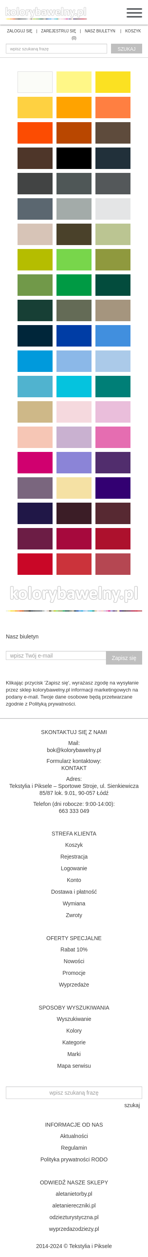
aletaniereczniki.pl (73, 1205)
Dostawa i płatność (74, 892)
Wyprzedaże (74, 984)
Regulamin (74, 1148)
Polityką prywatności (52, 704)
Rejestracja (74, 856)
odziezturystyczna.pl (74, 1217)
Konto (74, 880)
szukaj (127, 49)
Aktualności (74, 1136)
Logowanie (74, 868)
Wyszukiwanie (74, 1019)
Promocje (73, 973)
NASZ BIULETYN (100, 31)
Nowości (74, 961)
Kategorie (74, 1042)
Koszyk (74, 845)
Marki (74, 1054)
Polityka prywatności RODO (74, 1159)
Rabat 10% (73, 949)
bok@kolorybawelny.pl (74, 750)
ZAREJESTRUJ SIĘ (58, 31)
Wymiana (74, 903)
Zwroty (74, 915)
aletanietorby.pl (74, 1194)
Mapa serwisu (74, 1066)
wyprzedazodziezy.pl (74, 1229)
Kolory (74, 1031)
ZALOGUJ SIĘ (19, 31)
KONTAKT (73, 768)
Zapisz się (124, 658)
